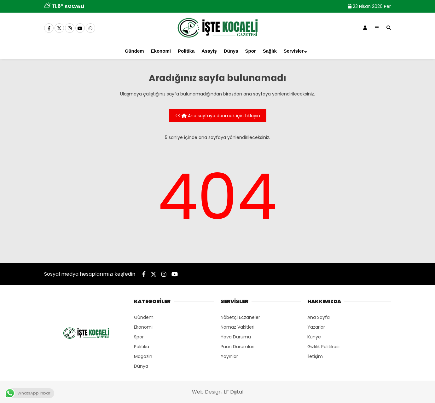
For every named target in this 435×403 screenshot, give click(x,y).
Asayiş (209, 51)
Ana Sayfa (318, 317)
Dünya (231, 51)
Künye (314, 337)
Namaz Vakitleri (237, 327)
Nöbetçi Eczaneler (240, 317)
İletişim (315, 356)
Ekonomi (161, 51)
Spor (250, 51)
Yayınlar (229, 356)
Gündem (134, 51)
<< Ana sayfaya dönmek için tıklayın (217, 115)
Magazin (143, 356)
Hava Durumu (236, 337)
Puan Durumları (237, 346)
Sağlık (270, 51)
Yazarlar (316, 327)
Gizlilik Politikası (323, 346)
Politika (186, 51)
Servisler (294, 51)
